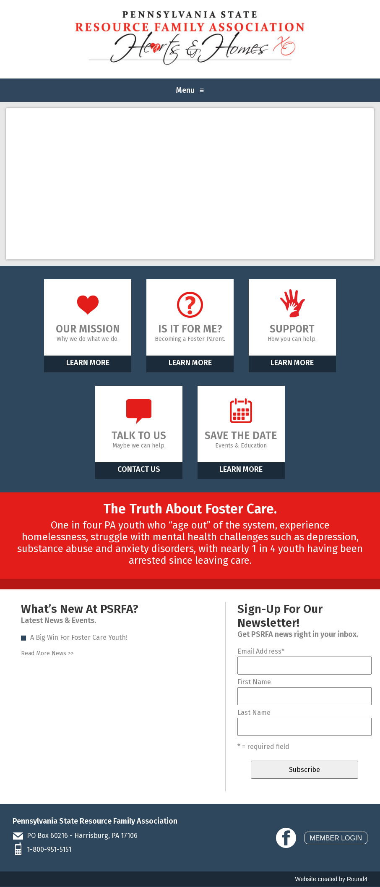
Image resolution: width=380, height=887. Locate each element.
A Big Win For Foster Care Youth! (79, 637)
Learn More (87, 362)
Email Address (260, 651)
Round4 (357, 879)
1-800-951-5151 (49, 849)
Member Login (336, 838)
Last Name (254, 713)
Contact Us (138, 469)
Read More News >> (47, 653)
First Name (254, 682)
